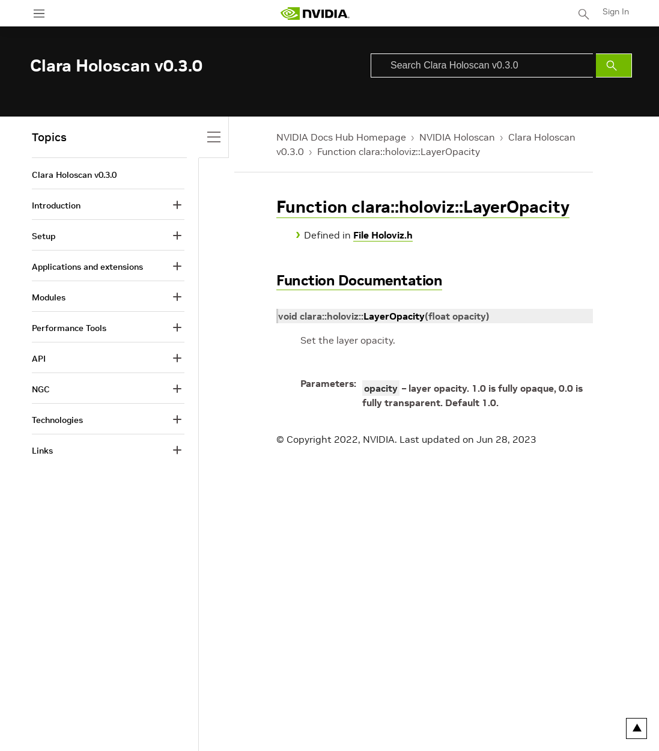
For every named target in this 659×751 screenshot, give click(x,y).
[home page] (315, 13)
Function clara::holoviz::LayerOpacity (398, 151)
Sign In (616, 11)
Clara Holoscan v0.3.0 (74, 174)
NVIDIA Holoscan (457, 137)
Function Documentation (359, 280)
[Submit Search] (614, 65)
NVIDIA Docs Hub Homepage (341, 137)
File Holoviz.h (383, 235)
